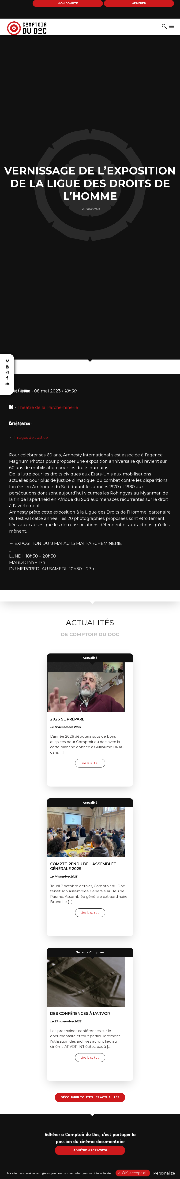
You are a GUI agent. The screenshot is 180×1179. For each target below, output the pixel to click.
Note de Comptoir (90, 952)
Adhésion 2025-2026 (90, 1150)
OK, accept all (133, 1173)
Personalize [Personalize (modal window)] (164, 1173)
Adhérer (139, 3)
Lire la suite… (93, 763)
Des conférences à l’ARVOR (80, 1013)
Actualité (90, 658)
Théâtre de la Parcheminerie (47, 407)
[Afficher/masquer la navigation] (171, 26)
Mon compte (68, 3)
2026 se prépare (67, 719)
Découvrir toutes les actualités (90, 1097)
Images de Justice (31, 437)
